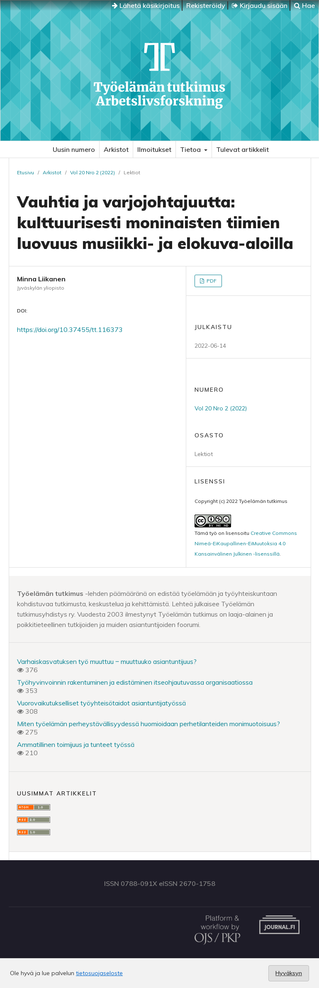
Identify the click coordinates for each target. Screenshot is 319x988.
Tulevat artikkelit (242, 149)
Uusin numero (74, 149)
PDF (211, 281)
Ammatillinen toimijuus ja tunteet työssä (75, 744)
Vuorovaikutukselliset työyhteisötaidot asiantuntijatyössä (101, 703)
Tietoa (191, 149)
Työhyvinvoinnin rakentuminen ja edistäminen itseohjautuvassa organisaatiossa (135, 682)
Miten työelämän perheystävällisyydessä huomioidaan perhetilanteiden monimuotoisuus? (148, 724)
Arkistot (116, 149)
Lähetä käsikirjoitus (146, 5)
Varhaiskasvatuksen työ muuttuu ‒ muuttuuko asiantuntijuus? (107, 661)
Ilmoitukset (154, 149)
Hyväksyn (288, 973)
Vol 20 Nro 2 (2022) (92, 172)
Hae (304, 5)
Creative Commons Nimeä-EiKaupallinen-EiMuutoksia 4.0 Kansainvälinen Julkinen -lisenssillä (246, 543)
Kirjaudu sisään (259, 5)
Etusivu (25, 172)
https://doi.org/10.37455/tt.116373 (70, 329)
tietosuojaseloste (99, 973)
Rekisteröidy (205, 5)
